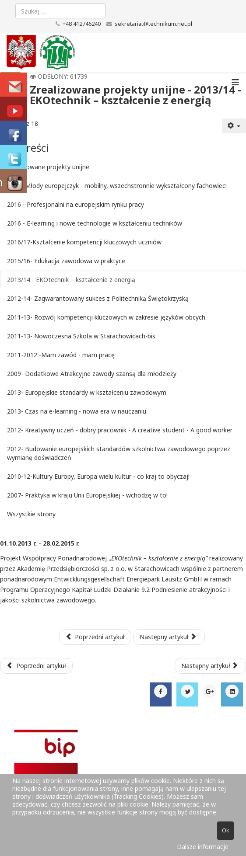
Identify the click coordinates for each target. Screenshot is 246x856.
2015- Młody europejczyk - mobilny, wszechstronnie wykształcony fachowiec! (117, 185)
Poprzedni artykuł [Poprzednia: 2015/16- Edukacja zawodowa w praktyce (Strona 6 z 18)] (95, 637)
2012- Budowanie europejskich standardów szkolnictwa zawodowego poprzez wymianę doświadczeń (118, 453)
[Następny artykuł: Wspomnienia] (210, 666)
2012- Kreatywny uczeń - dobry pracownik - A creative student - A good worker (119, 430)
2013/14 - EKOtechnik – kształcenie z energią (71, 279)
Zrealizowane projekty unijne (48, 167)
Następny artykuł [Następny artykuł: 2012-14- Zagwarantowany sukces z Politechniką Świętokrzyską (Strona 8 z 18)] (168, 637)
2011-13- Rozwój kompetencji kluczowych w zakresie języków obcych (106, 317)
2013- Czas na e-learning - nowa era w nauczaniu (76, 411)
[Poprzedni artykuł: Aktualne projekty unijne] (36, 666)
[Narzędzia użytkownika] (234, 125)
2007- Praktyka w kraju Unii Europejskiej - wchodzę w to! (87, 495)
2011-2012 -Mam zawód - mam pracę (61, 355)
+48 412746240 (82, 24)
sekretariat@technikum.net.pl (153, 24)
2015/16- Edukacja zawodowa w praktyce (66, 261)
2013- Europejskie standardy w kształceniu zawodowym (86, 392)
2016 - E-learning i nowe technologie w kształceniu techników (94, 223)
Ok (225, 830)
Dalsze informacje (202, 846)
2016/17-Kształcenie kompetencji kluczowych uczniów (84, 242)
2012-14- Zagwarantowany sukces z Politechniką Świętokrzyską (98, 298)
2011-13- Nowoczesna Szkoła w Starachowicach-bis (81, 336)
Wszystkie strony (31, 514)
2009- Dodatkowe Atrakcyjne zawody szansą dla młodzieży (91, 373)
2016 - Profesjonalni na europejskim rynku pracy (75, 204)
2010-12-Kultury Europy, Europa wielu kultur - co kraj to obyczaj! (98, 476)
